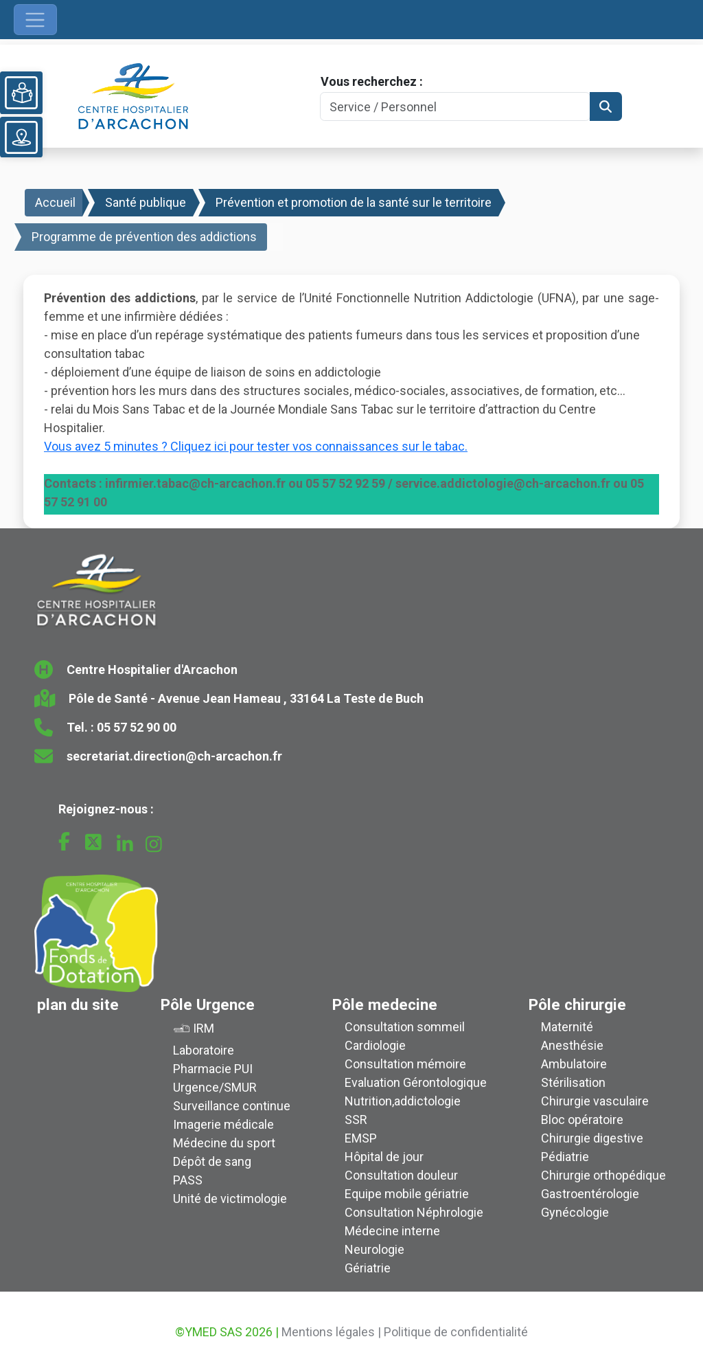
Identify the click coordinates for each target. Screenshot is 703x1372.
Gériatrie (368, 1268)
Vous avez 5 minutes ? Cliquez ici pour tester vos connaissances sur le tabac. (256, 446)
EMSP (361, 1138)
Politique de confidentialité (456, 1332)
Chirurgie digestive (592, 1138)
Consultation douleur (401, 1175)
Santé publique (145, 202)
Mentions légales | (331, 1332)
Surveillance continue (231, 1106)
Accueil (55, 202)
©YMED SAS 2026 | (227, 1332)
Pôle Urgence (208, 1004)
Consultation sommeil (405, 1027)
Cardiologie (375, 1045)
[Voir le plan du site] (21, 137)
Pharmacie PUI (213, 1068)
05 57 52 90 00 (136, 727)
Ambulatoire (574, 1064)
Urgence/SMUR (215, 1087)
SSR (356, 1119)
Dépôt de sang (212, 1161)
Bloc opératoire (582, 1119)
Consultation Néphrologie (414, 1212)
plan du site (78, 1004)
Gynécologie (575, 1212)
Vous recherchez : (372, 81)
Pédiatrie (565, 1156)
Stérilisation (573, 1082)
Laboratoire (203, 1050)
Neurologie (374, 1249)
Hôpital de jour (384, 1156)
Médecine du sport (224, 1143)
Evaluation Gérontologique (416, 1082)
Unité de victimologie (230, 1198)
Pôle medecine (384, 1004)
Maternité (567, 1027)
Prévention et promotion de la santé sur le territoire (354, 202)
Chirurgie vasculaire (595, 1101)
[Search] (455, 107)
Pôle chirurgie (577, 1004)
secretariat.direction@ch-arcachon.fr (174, 756)
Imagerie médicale (223, 1124)
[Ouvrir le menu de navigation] (35, 19)
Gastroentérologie (590, 1194)
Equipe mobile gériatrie (407, 1194)
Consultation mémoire (405, 1064)
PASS (188, 1180)
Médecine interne (392, 1231)
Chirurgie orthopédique (603, 1175)
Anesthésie (572, 1045)
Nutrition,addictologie (403, 1101)
